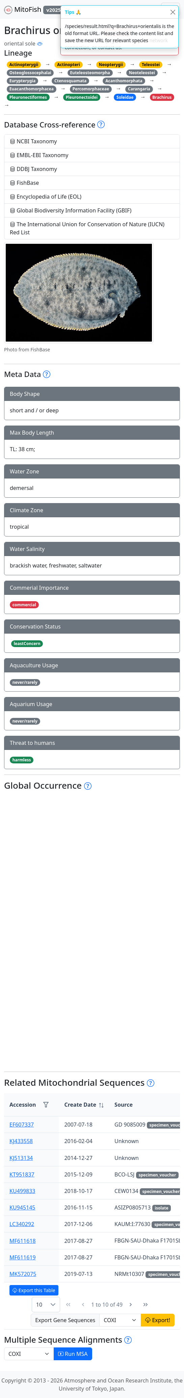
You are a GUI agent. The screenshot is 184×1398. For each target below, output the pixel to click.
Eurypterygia (22, 81)
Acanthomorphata (123, 81)
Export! (157, 1320)
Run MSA (73, 1354)
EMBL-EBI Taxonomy (39, 155)
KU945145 (22, 1207)
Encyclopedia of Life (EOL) (45, 196)
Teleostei (151, 64)
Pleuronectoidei (82, 97)
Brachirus (162, 97)
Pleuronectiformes (28, 97)
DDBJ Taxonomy (33, 169)
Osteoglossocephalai (30, 73)
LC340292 (21, 1224)
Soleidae (124, 97)
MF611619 (22, 1257)
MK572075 (22, 1274)
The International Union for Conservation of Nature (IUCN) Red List (87, 228)
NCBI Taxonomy (33, 141)
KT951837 (21, 1174)
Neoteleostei (142, 73)
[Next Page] (130, 1304)
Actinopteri (68, 64)
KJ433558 (21, 1141)
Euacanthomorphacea (31, 89)
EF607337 (21, 1124)
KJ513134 (21, 1158)
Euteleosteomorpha (90, 73)
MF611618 (22, 1241)
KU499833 (22, 1191)
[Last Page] (145, 1304)
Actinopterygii (23, 64)
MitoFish (37, 9)
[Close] (172, 12)
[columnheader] (84, 1104)
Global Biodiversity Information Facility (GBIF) (70, 210)
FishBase (24, 182)
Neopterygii (111, 64)
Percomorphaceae (91, 89)
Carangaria (139, 89)
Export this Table (33, 1290)
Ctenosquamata (70, 81)
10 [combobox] (39, 1304)
